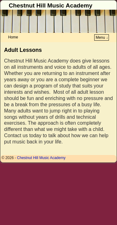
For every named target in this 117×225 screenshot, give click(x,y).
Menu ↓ (102, 37)
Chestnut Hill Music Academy (50, 5)
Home (13, 37)
